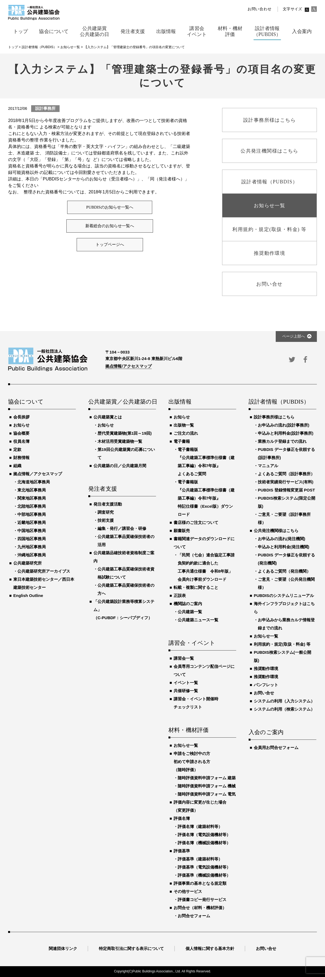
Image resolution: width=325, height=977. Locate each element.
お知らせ (21, 425)
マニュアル (268, 465)
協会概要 (21, 433)
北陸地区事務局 (31, 506)
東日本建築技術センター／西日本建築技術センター (43, 583)
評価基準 (182, 851)
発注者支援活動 (107, 504)
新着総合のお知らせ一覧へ (109, 226)
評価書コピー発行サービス (202, 899)
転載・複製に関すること (196, 587)
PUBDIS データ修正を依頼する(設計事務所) (286, 453)
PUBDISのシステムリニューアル (284, 595)
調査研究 (106, 512)
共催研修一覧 (186, 690)
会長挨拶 (21, 417)
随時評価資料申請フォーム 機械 (207, 786)
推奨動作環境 (266, 668)
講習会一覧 (184, 658)
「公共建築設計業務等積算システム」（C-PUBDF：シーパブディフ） (123, 609)
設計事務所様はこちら (274, 417)
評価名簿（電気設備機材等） (204, 834)
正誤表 (180, 595)
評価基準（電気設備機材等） (204, 867)
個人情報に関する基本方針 (210, 948)
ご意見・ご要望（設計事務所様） (284, 518)
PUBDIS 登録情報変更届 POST (286, 490)
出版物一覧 (184, 425)
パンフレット (266, 684)
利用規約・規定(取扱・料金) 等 (282, 644)
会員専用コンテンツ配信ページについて (204, 670)
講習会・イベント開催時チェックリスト (196, 703)
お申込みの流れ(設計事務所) (283, 425)
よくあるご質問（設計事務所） (286, 473)
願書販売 (182, 530)
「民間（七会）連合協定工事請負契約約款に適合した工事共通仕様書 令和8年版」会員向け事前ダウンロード (206, 567)
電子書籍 (182, 441)
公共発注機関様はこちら (276, 530)
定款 (17, 449)
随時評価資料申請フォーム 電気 (207, 794)
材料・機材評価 (188, 730)
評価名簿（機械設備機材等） (204, 842)
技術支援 (106, 520)
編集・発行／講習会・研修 (122, 528)
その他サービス (188, 891)
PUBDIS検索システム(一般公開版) (282, 656)
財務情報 (21, 457)
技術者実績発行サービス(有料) (285, 482)
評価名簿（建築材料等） (200, 826)
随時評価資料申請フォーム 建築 (207, 777)
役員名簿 (21, 441)
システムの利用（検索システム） (284, 709)
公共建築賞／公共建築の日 (122, 402)
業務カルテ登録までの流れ (282, 441)
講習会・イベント (192, 643)
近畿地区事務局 (31, 522)
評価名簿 (182, 818)
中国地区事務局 (31, 530)
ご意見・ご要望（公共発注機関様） (286, 583)
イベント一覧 (186, 682)
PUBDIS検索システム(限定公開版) (286, 502)
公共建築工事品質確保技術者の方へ (126, 589)
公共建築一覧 (190, 611)
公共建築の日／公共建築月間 (119, 465)
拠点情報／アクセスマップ (37, 473)
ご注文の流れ (186, 433)
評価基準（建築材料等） (200, 859)
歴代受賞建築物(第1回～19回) (125, 433)
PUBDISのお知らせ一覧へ (109, 207)
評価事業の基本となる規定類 (200, 883)
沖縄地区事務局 (31, 555)
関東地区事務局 (31, 498)
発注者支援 (102, 489)
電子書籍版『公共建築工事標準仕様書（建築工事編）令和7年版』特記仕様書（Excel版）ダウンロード (206, 498)
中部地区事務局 (31, 514)
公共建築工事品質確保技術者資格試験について (126, 573)
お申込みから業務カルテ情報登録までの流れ (286, 624)
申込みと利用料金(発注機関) (283, 546)
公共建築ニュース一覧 (198, 620)
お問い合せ (264, 693)
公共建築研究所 (27, 563)
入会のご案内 (266, 732)
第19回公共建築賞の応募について (126, 453)
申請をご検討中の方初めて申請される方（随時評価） (192, 761)
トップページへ (110, 244)
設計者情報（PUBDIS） (279, 402)
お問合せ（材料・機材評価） (200, 907)
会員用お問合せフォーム (276, 747)
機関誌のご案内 (188, 603)
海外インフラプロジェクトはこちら (284, 607)
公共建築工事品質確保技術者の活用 (126, 540)
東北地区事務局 (31, 490)
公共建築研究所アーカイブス (43, 571)
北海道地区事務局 (33, 482)
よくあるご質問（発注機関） (284, 571)
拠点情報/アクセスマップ (128, 366)
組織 (17, 465)
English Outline (28, 595)
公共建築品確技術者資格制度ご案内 (123, 556)
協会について (26, 402)
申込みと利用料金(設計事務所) (285, 433)
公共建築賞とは (107, 417)
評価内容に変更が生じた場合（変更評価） (200, 806)
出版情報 (179, 402)
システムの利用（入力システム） (284, 701)
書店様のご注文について (196, 522)
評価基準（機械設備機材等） (204, 875)
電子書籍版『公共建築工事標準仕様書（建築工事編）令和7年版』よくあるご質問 (206, 461)
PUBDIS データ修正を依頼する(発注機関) (286, 559)
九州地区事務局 (31, 546)
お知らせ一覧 (186, 745)
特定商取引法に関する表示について (131, 948)
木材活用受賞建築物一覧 (120, 441)
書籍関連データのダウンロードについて (204, 542)
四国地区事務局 (31, 538)
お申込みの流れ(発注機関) (281, 538)
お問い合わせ (259, 9)
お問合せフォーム (194, 915)
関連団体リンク (63, 948)
